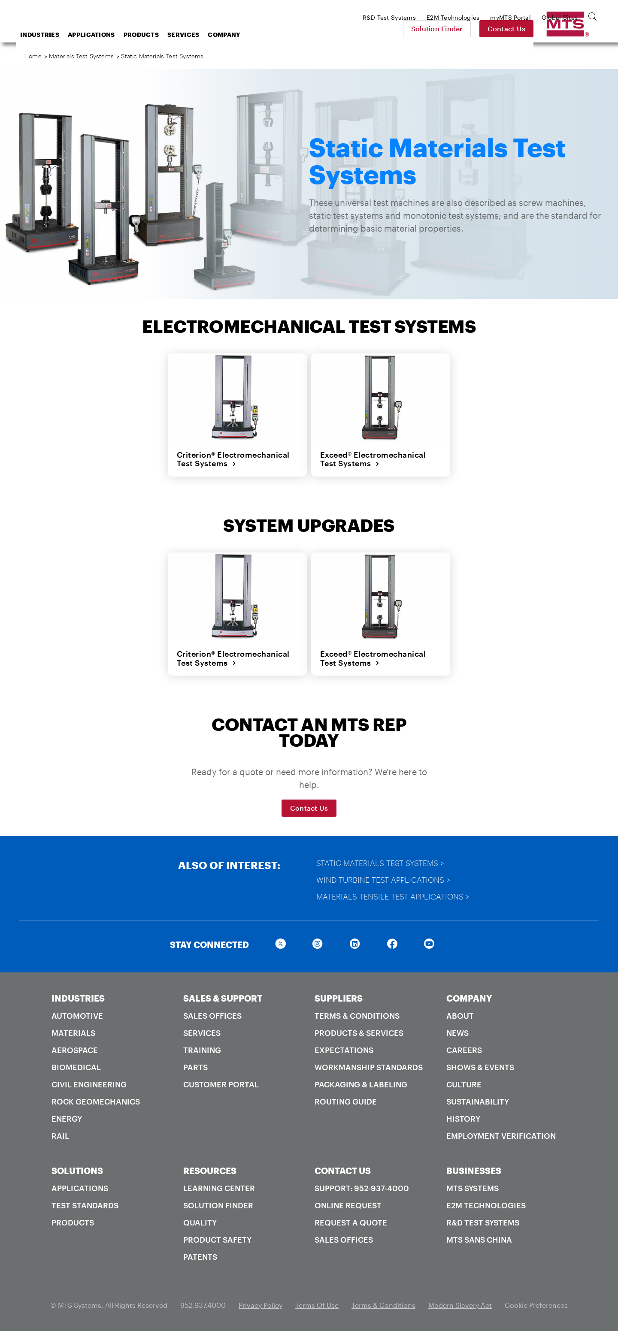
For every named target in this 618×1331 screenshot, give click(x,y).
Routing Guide (346, 1100)
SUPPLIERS (339, 997)
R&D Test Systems (482, 1221)
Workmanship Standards (369, 1066)
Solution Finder (497, 28)
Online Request (348, 1204)
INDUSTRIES (78, 997)
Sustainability (477, 1100)
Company (292, 34)
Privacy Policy (260, 1304)
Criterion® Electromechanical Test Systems (232, 459)
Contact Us (567, 28)
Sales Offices (212, 1015)
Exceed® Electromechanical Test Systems (373, 459)
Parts (195, 1066)
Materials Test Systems (81, 56)
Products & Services (359, 1032)
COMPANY (469, 997)
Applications (160, 34)
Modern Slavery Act (460, 1304)
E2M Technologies (486, 1204)
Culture (464, 1083)
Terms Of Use (317, 1304)
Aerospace (75, 1049)
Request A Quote (351, 1221)
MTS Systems (472, 1187)
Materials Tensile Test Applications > (393, 895)
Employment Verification (501, 1135)
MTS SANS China (479, 1238)
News (457, 1032)
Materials (73, 1032)
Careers (464, 1049)
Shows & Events (480, 1066)
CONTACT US (343, 1170)
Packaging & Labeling (361, 1083)
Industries (108, 34)
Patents (200, 1256)
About (460, 1015)
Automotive (77, 1015)
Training (202, 1049)
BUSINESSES (473, 1170)
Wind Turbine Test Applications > (384, 879)
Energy (67, 1118)
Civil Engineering (89, 1083)
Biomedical (76, 1066)
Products (209, 34)
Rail (60, 1135)
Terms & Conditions (357, 1015)
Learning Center (219, 1187)
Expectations (344, 1049)
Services (252, 34)
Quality (200, 1221)
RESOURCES (209, 1170)
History (463, 1118)
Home (33, 56)
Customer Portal (221, 1083)
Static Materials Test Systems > (381, 862)
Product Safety (217, 1238)
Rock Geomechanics (96, 1100)
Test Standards (85, 1204)
